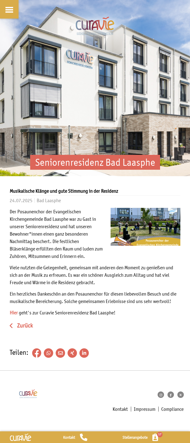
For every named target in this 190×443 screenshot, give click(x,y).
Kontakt (120, 409)
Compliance (172, 409)
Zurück (24, 325)
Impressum (144, 409)
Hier (14, 313)
